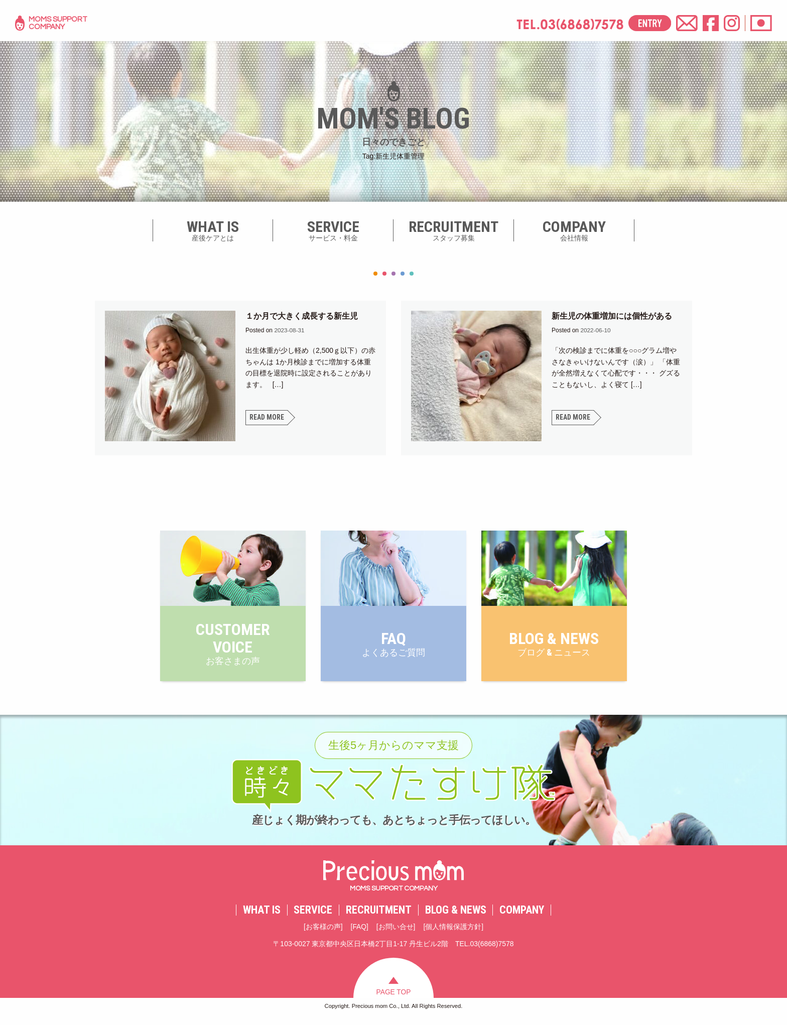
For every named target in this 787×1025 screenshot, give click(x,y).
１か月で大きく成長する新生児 (301, 316)
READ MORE (266, 418)
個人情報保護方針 (454, 933)
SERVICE (313, 916)
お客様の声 (322, 933)
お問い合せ (396, 933)
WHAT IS (262, 916)
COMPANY (521, 916)
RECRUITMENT (379, 916)
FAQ (359, 933)
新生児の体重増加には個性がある (612, 316)
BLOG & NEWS (455, 916)
